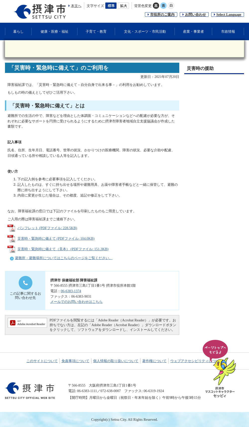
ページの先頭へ (220, 369)
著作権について (154, 361)
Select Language (228, 14)
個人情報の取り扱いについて (115, 361)
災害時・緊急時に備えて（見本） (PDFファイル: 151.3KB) (63, 249)
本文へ (76, 6)
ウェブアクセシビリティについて (196, 361)
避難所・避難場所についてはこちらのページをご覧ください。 (64, 258)
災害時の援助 (200, 68)
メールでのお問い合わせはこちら (76, 302)
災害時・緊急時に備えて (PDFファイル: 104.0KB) (56, 238)
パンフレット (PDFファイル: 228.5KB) (47, 228)
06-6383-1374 (71, 291)
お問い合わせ (195, 14)
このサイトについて (42, 361)
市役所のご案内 (162, 14)
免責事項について (75, 361)
